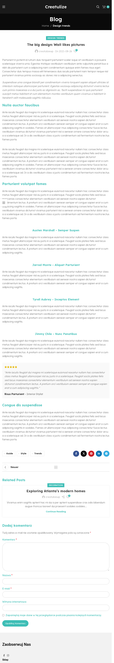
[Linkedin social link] (99, 454)
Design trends (61, 25)
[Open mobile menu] (4, 7)
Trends (38, 453)
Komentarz (9, 539)
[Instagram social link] (8, 655)
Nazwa (7, 575)
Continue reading (56, 511)
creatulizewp (46, 51)
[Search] (98, 7)
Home (45, 25)
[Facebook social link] (76, 454)
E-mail (7, 588)
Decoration (56, 485)
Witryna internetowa (14, 601)
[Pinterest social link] (91, 454)
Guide (9, 453)
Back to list (56, 467)
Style (23, 453)
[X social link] (84, 454)
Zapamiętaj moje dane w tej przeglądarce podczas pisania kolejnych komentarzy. (53, 615)
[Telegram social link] (106, 454)
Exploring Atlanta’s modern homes (55, 491)
